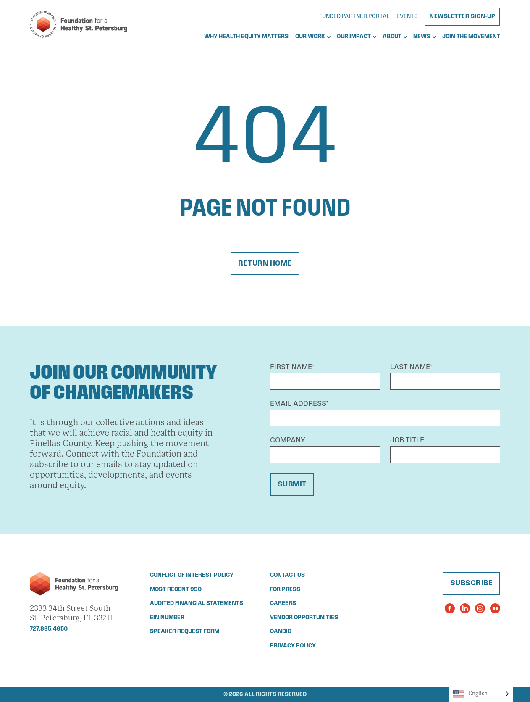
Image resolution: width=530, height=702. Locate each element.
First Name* (292, 367)
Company (287, 440)
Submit (292, 485)
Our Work (310, 37)
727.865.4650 (49, 629)
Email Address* (299, 404)
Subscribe (471, 583)
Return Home (265, 264)
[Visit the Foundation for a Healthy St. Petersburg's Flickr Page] (495, 608)
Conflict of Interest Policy (192, 575)
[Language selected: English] (481, 694)
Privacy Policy (293, 646)
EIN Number (167, 618)
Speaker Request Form (184, 631)
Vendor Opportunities (304, 618)
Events (407, 16)
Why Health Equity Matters (246, 37)
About (392, 37)
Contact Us (287, 575)
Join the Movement (471, 37)
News (421, 37)
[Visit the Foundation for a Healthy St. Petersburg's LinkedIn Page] (465, 608)
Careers (283, 603)
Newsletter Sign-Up (462, 16)
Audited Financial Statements (196, 603)
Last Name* (411, 367)
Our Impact (354, 37)
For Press (285, 589)
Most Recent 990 (176, 589)
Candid (280, 631)
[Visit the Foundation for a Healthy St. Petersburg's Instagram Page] (480, 608)
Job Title (407, 440)
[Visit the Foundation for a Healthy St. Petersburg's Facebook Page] (450, 608)
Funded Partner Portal (354, 16)
